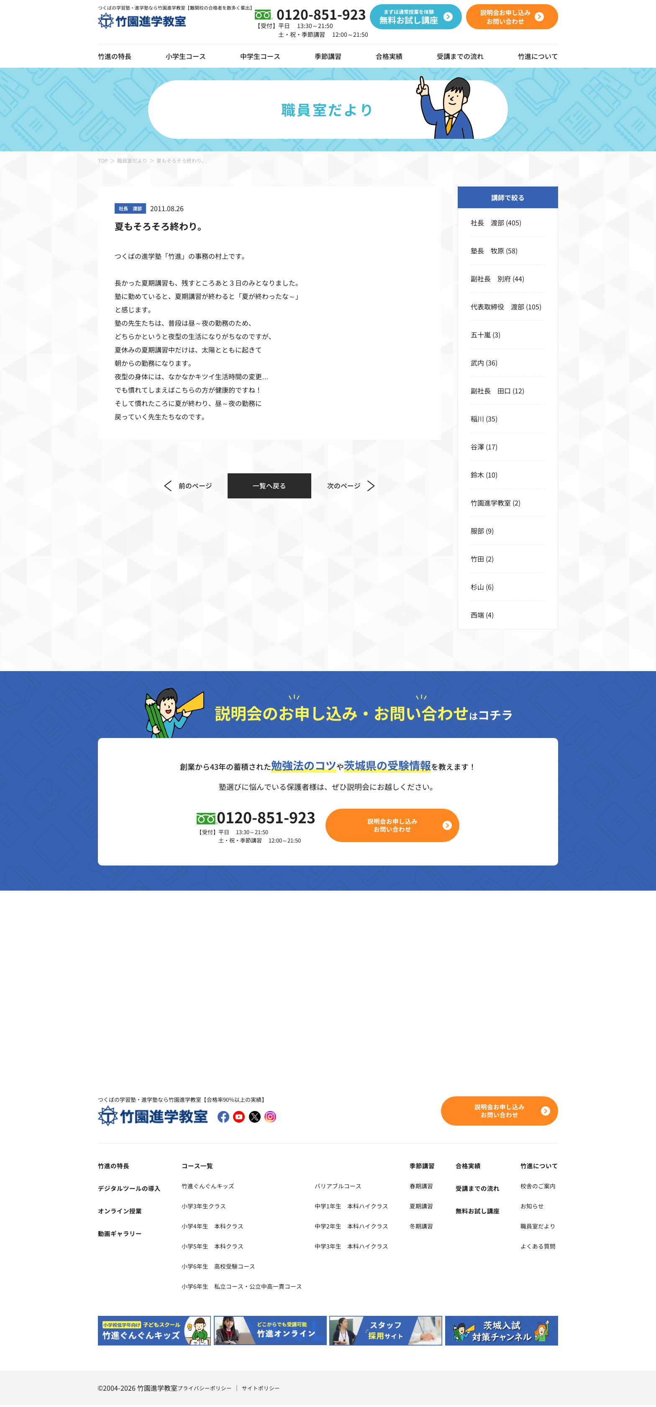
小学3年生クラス (201, 1207)
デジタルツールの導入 (131, 1190)
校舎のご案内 (538, 1187)
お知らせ (531, 1207)
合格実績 (389, 56)
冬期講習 (435, 1227)
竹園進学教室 (491, 503)
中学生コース (260, 56)
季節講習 (328, 56)
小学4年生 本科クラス (211, 1227)
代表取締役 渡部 (497, 306)
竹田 (477, 559)
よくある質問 (538, 1247)
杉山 (477, 587)
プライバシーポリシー (206, 1390)
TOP (103, 160)
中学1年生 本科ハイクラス (368, 1207)
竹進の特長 (114, 1167)
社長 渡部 (487, 222)
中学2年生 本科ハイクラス (368, 1227)
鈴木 (477, 475)
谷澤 (477, 447)
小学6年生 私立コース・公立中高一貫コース (245, 1287)
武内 (477, 362)
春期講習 (435, 1187)
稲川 (477, 419)
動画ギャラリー (121, 1235)
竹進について (538, 1167)
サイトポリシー (266, 1390)
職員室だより (132, 160)
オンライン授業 (121, 1212)
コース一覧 (193, 1167)
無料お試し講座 (483, 1212)
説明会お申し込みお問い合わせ (397, 826)
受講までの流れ (460, 56)
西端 (477, 615)
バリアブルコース (353, 1187)
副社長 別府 (491, 278)
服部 (477, 531)
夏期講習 (435, 1207)
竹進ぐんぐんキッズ (206, 1187)
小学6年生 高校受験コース (218, 1267)
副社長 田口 (491, 391)
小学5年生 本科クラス (211, 1247)
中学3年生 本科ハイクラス (368, 1247)
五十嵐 (481, 334)
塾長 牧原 (487, 250)
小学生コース (186, 56)
